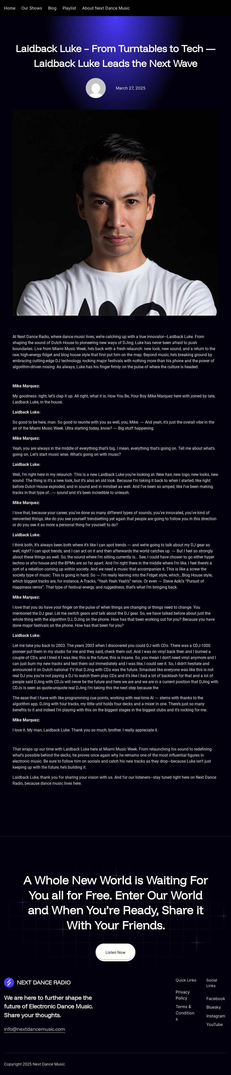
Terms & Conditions (185, 1012)
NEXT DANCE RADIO (44, 982)
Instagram (215, 1015)
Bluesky (213, 1007)
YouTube (214, 1024)
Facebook (215, 998)
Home (9, 8)
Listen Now (115, 952)
